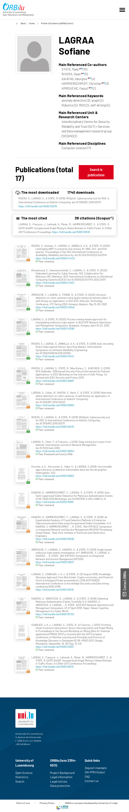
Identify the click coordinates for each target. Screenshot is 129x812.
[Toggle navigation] (123, 9)
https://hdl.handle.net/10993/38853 (55, 475)
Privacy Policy (47, 802)
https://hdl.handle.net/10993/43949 (55, 307)
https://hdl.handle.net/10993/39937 (55, 562)
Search (21, 781)
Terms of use (23, 802)
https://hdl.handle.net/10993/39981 (55, 502)
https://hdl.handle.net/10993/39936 (55, 538)
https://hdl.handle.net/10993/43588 (55, 328)
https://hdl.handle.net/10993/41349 (55, 356)
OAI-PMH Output (96, 772)
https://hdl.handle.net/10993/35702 (55, 614)
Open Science (25, 772)
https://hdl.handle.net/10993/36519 (71, 232)
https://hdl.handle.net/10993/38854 (55, 451)
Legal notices (60, 781)
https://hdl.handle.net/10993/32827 (55, 646)
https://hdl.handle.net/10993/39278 (37, 206)
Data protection (61, 785)
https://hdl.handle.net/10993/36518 (55, 589)
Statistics (23, 777)
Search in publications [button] (96, 172)
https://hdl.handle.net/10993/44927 (55, 282)
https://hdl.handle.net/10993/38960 (55, 405)
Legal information (63, 777)
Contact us (93, 781)
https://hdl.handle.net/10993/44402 (55, 258)
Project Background (64, 772)
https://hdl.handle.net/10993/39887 (55, 380)
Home (32, 23)
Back (23, 23)
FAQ (89, 776)
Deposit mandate (97, 768)
